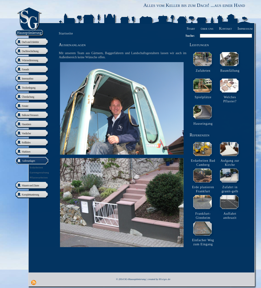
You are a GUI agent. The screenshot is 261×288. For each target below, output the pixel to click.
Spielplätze (203, 97)
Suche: (190, 35)
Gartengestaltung (39, 172)
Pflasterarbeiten (39, 177)
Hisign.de (165, 279)
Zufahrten (203, 70)
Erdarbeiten (36, 167)
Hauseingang (203, 123)
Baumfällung (229, 70)
